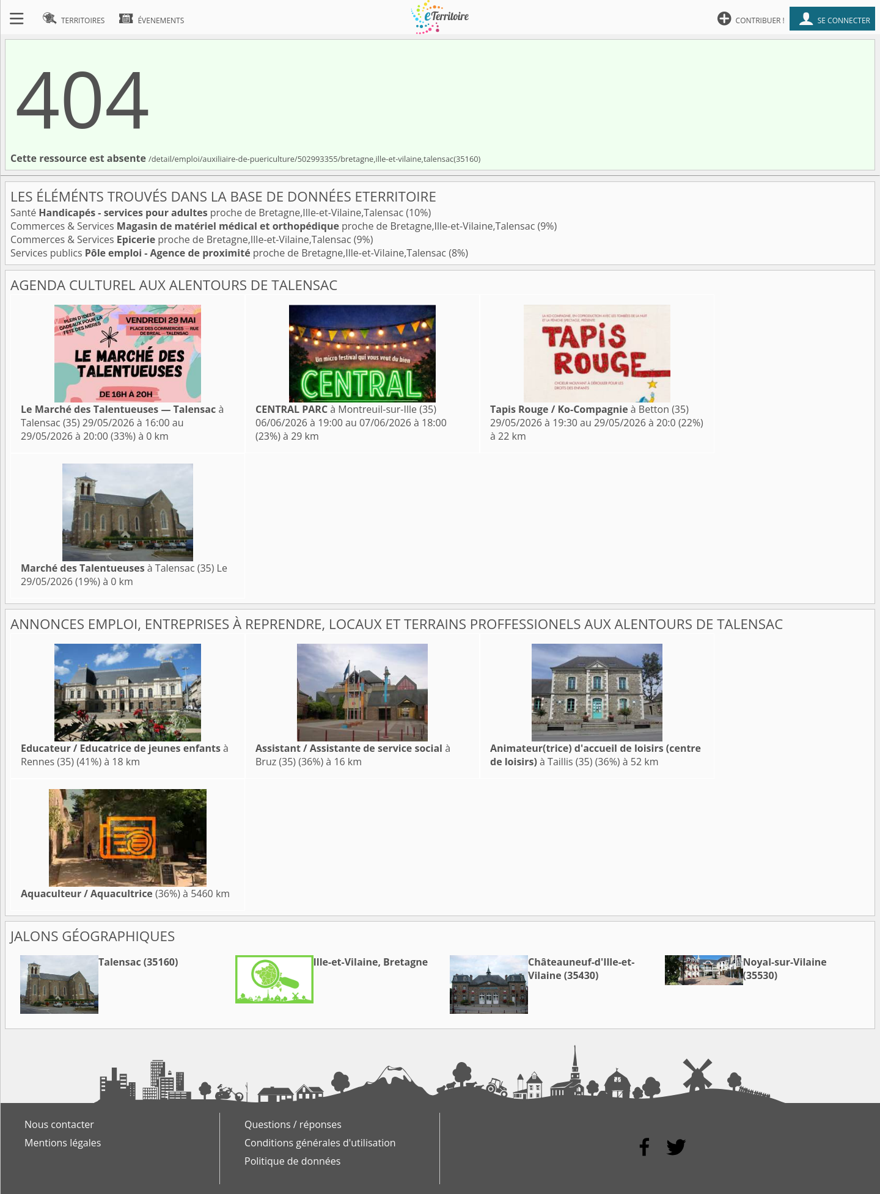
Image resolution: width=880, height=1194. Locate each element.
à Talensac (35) (117, 568)
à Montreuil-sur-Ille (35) (345, 409)
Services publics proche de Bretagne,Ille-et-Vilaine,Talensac (229, 253)
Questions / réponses (293, 1124)
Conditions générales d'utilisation (320, 1142)
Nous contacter (59, 1124)
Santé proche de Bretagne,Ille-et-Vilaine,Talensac (208, 212)
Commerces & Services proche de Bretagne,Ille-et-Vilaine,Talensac (273, 226)
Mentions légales (62, 1142)
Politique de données (292, 1161)
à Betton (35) (589, 409)
